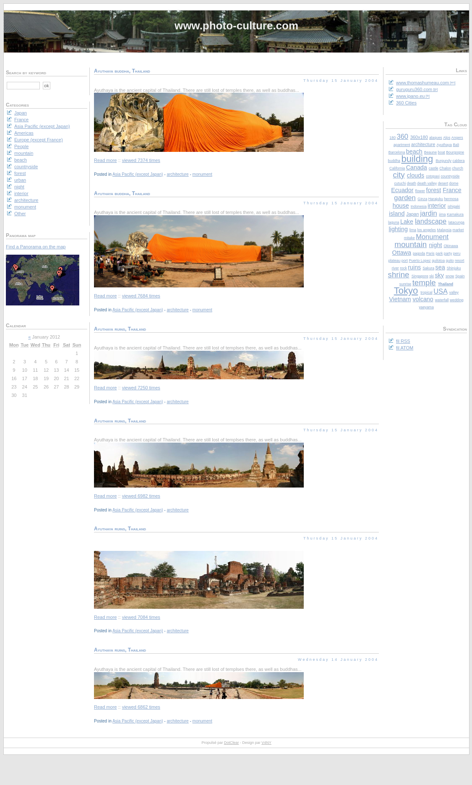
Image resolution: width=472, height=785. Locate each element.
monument (202, 174)
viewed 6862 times (141, 706)
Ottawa (401, 252)
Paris (430, 253)
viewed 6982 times (141, 495)
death (411, 183)
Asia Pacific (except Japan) (137, 174)
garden (404, 197)
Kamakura (455, 214)
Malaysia (444, 230)
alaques (435, 138)
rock (403, 268)
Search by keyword (26, 73)
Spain (460, 276)
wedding (457, 300)
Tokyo (406, 290)
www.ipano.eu (410, 96)
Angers (457, 138)
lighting (398, 229)
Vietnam (400, 299)
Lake (406, 221)
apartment (402, 145)
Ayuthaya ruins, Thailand (120, 329)
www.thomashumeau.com (422, 82)
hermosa (451, 199)
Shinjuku (454, 268)
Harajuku (435, 199)
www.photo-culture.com (236, 25)
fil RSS (403, 341)
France (452, 190)
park (439, 253)
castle (433, 168)
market (458, 230)
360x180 (419, 137)
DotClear (231, 743)
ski (431, 276)
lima (412, 230)
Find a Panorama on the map (35, 246)
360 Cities (406, 102)
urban (20, 180)
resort (459, 260)
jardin (428, 213)
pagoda (419, 253)
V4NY (266, 743)
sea (440, 267)
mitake (409, 238)
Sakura (428, 268)
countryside (450, 176)
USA (440, 291)
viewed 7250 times (141, 387)
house (401, 205)
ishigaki (454, 206)
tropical (426, 292)
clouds (415, 175)
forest (433, 190)
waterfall (442, 300)
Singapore (420, 276)
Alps (446, 138)
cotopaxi (433, 176)
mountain (410, 244)
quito (450, 260)
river (395, 268)
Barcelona (397, 152)
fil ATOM (404, 347)
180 (392, 138)
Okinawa (450, 246)
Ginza (422, 199)
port (405, 260)
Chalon (445, 168)
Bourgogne (455, 152)
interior (437, 205)
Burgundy (443, 161)
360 (403, 136)
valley (454, 292)
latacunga (456, 222)
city (399, 174)
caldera (459, 161)
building (417, 159)
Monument (432, 236)
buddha (394, 161)
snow (450, 276)
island (396, 213)
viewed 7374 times (141, 160)
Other (20, 213)
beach (414, 151)
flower (420, 191)
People (21, 146)
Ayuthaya (444, 145)
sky (439, 275)
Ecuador (402, 190)
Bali (456, 145)
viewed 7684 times (141, 295)
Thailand (445, 284)
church (457, 168)
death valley (427, 183)
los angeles (426, 230)
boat (441, 152)
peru (457, 253)
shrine (398, 274)
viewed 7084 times (141, 617)
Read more (105, 160)
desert (443, 183)
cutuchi (400, 183)
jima (442, 214)
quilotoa (438, 260)
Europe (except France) (38, 139)
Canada (416, 167)
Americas (24, 133)
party (448, 253)
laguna (393, 222)
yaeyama (426, 307)
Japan (412, 213)
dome (454, 183)
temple (424, 282)
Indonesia (419, 206)
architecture (423, 144)
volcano (422, 299)
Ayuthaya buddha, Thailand (122, 71)
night (435, 245)
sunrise (405, 284)
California (397, 168)
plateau (394, 260)
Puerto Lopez (419, 260)
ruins (414, 267)
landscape (430, 221)
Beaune (430, 152)
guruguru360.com (414, 89)
